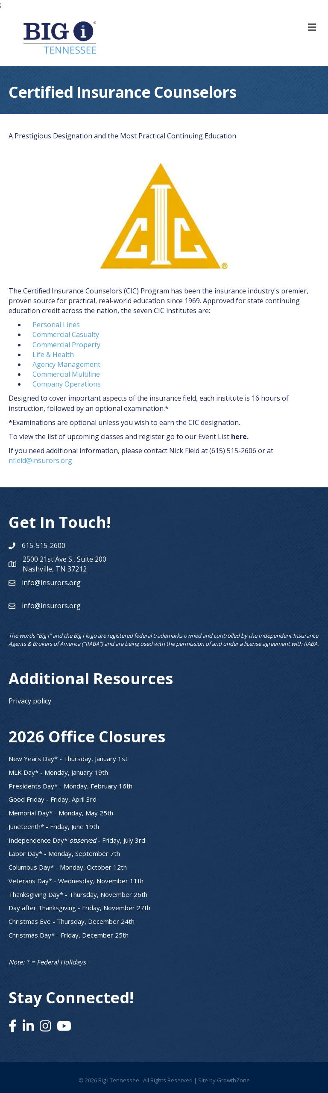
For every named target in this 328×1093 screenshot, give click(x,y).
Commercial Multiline (66, 374)
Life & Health (53, 354)
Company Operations (66, 384)
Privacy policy (30, 701)
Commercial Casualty (65, 334)
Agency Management (66, 364)
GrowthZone (233, 1080)
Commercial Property (66, 344)
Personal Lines (56, 324)
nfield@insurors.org (40, 460)
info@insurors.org (51, 582)
